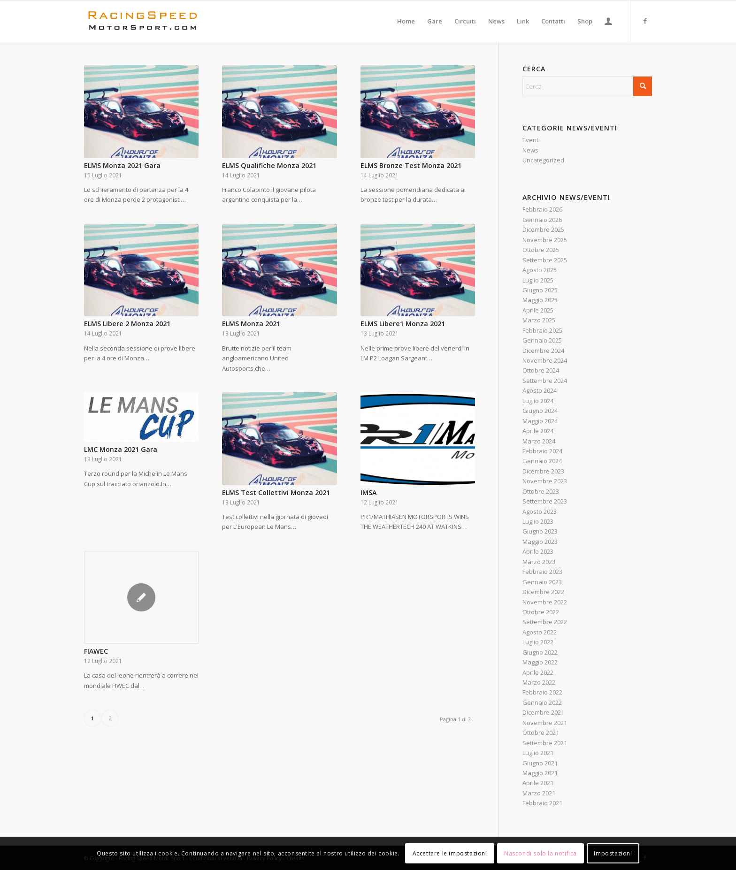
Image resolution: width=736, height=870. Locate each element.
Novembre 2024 (544, 360)
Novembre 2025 (544, 240)
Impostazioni (613, 853)
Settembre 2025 (544, 260)
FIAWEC (96, 651)
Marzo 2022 (538, 682)
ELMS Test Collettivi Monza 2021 (276, 492)
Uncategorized (543, 160)
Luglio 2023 (537, 521)
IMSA (368, 492)
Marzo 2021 (538, 793)
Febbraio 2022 (542, 692)
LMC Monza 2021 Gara (120, 449)
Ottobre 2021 (540, 732)
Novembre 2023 (544, 481)
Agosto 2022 (539, 632)
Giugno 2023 (540, 531)
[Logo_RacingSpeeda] (142, 21)
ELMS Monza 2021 (251, 323)
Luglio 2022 (537, 642)
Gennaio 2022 (542, 702)
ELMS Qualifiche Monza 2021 (269, 165)
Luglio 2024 (537, 401)
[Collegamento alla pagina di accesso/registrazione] (608, 21)
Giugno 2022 (540, 652)
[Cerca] (587, 86)
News (530, 150)
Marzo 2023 (538, 561)
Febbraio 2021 (542, 803)
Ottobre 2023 (540, 491)
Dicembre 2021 (543, 712)
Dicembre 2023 (543, 471)
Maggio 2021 (540, 773)
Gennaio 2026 (542, 219)
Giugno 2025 (540, 290)
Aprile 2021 (537, 782)
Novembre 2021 (544, 722)
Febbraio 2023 (542, 571)
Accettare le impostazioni (450, 853)
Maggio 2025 (540, 300)
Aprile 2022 (537, 672)
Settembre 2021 (544, 743)
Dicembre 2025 (543, 229)
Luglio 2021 (537, 752)
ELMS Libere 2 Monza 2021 (127, 323)
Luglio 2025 (537, 280)
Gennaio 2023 (542, 582)
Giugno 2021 (540, 763)
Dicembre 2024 (543, 350)
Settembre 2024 (544, 380)
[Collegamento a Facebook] (645, 21)
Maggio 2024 (540, 421)
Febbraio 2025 (542, 330)
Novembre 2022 (544, 602)
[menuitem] (406, 21)
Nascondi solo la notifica (540, 853)
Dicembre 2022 (543, 592)
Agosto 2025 (539, 270)
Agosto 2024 (539, 390)
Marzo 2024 (538, 441)
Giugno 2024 (540, 410)
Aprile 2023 (537, 551)
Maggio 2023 (540, 541)
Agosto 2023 (539, 511)
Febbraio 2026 (542, 209)
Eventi (531, 140)
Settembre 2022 (544, 622)
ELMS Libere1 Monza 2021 (402, 323)
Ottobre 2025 (540, 249)
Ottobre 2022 (540, 612)
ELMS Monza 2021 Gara (122, 165)
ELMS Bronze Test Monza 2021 (410, 165)
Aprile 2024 (537, 431)
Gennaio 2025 (542, 340)
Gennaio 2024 (542, 461)
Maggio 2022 (540, 662)
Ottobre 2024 (540, 370)
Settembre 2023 (544, 501)
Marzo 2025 (538, 320)
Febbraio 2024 (542, 451)
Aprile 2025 (537, 310)
